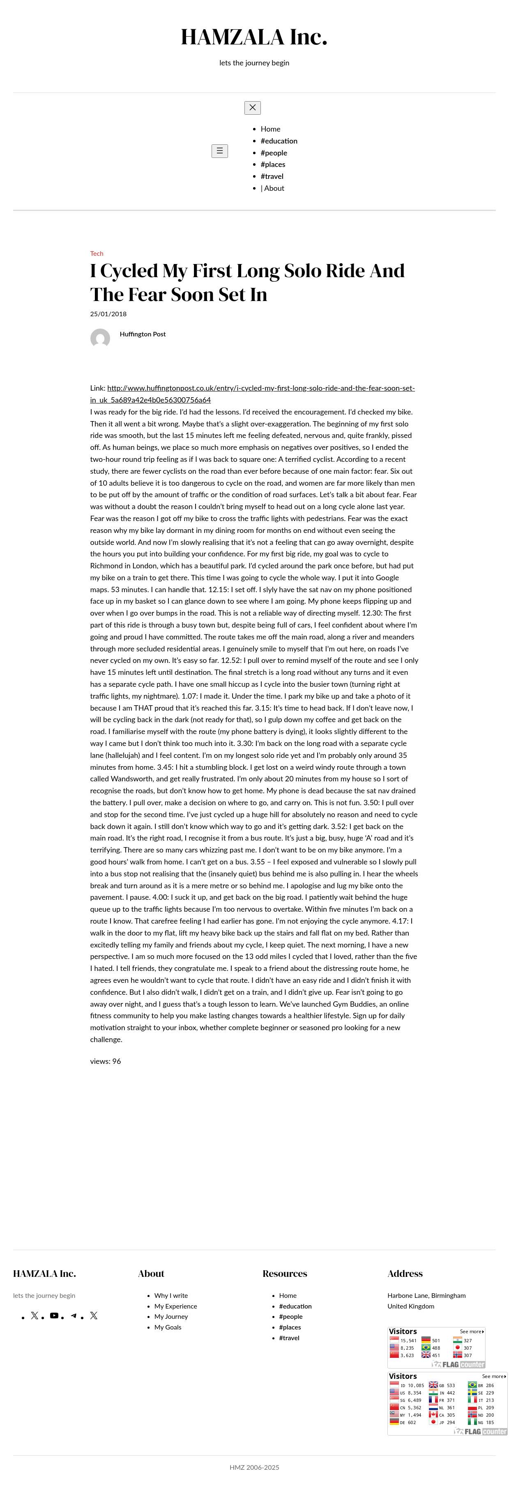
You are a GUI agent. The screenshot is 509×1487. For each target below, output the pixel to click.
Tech (97, 253)
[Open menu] (220, 151)
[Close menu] (252, 108)
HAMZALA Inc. (254, 36)
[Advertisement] (254, 1175)
